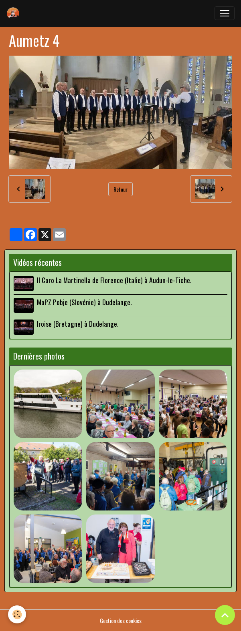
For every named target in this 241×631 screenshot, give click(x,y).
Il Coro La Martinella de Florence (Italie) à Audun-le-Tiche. (114, 280)
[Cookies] (17, 614)
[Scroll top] (225, 615)
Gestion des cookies (121, 620)
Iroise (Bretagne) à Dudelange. (77, 323)
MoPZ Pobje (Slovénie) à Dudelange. (84, 302)
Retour (120, 189)
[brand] (14, 13)
